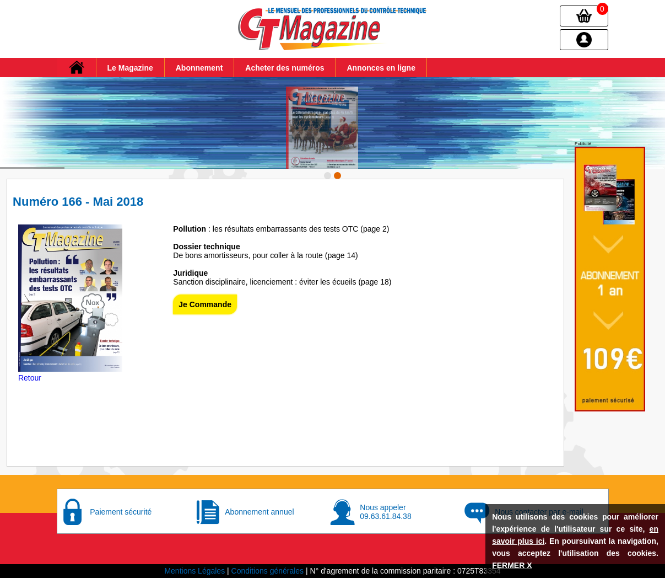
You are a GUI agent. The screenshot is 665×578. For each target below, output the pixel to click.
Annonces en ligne (381, 67)
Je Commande (205, 304)
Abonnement (199, 67)
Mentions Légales (194, 570)
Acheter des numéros (284, 67)
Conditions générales (267, 570)
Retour (29, 377)
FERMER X (512, 565)
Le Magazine (130, 67)
